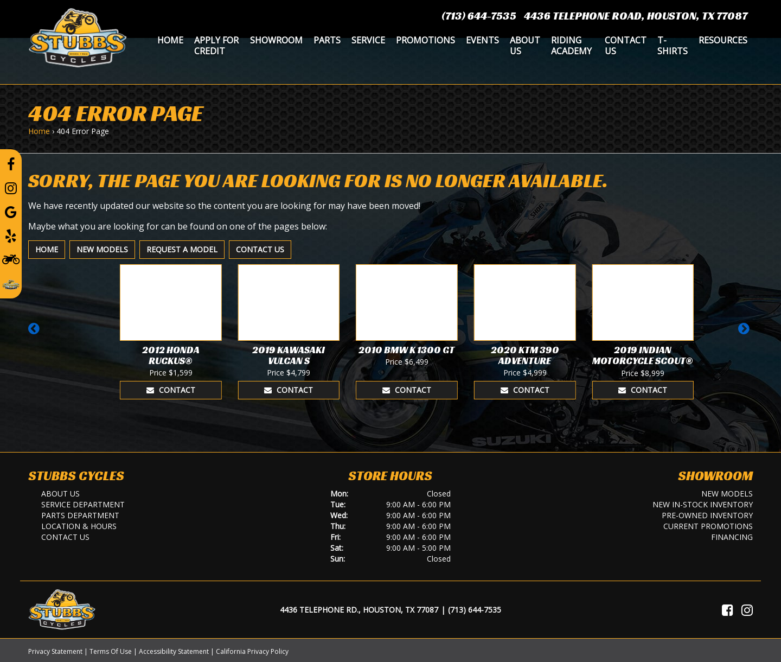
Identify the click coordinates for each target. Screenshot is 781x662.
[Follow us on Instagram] (11, 188)
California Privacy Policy (252, 651)
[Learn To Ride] (11, 259)
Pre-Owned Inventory (707, 515)
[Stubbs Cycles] (77, 37)
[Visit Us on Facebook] (727, 609)
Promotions (425, 40)
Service (368, 40)
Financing (732, 537)
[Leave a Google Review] (11, 211)
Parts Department (80, 515)
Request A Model (181, 249)
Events (482, 40)
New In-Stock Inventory (702, 504)
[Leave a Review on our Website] (11, 282)
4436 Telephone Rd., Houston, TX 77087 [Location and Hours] (359, 609)
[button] (35, 334)
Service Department (83, 504)
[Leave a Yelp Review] (11, 235)
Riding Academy (571, 45)
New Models (102, 249)
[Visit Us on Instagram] (747, 609)
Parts (327, 40)
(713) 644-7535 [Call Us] (474, 609)
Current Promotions (708, 526)
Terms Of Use (110, 651)
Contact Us (625, 45)
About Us (525, 45)
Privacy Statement (55, 651)
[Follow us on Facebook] (11, 164)
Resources (723, 40)
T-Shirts (672, 45)
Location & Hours (79, 526)
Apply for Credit (216, 45)
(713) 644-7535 (478, 16)
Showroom (276, 40)
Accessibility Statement (174, 651)
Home (170, 40)
